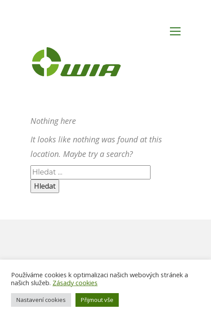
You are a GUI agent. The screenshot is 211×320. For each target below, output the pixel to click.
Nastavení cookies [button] (41, 300)
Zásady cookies (75, 282)
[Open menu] (175, 31)
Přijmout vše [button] (97, 300)
